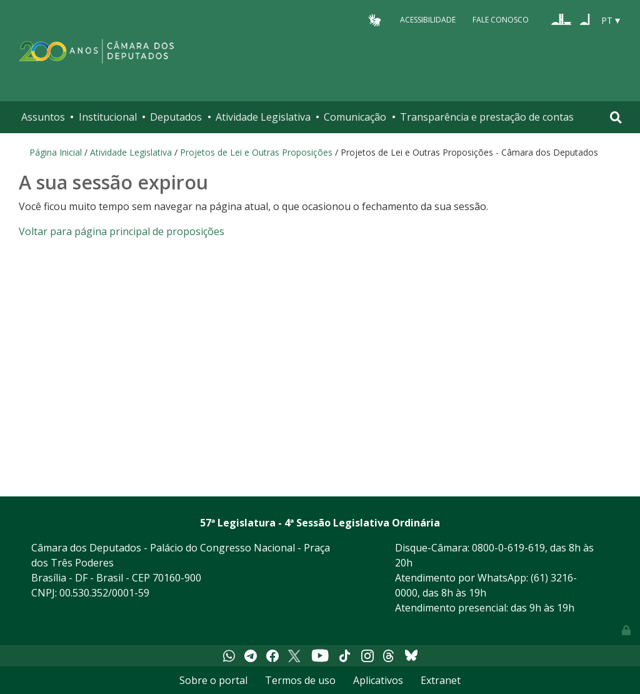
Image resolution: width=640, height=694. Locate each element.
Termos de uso (300, 680)
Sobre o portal (213, 680)
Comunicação (355, 117)
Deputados (176, 117)
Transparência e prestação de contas (487, 117)
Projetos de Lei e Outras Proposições (256, 152)
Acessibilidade (428, 19)
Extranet (441, 680)
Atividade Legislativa (263, 117)
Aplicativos (378, 680)
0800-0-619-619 (508, 548)
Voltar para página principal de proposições (121, 231)
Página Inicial (55, 152)
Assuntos (43, 117)
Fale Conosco (500, 19)
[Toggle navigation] (616, 117)
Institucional (108, 117)
